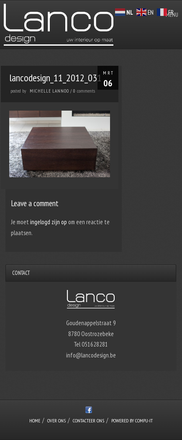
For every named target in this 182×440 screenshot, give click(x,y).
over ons (56, 420)
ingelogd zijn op (48, 222)
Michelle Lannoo (49, 91)
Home (34, 420)
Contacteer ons (88, 420)
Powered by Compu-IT (132, 420)
